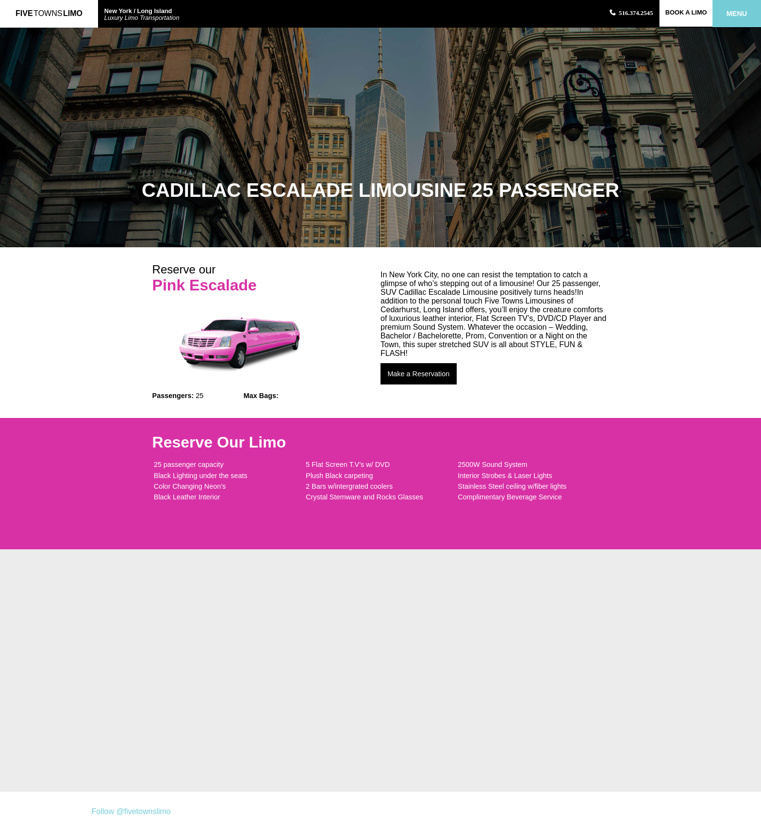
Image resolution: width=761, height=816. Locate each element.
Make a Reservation (418, 374)
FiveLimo (49, 13)
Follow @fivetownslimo (131, 811)
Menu (737, 13)
